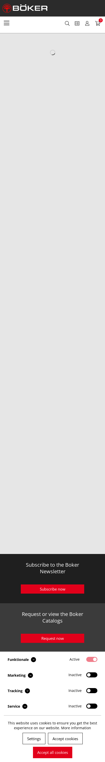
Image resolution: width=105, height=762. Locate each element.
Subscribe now (52, 589)
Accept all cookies (52, 752)
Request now (52, 638)
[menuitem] (6, 23)
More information (76, 727)
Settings (34, 738)
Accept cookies (65, 738)
